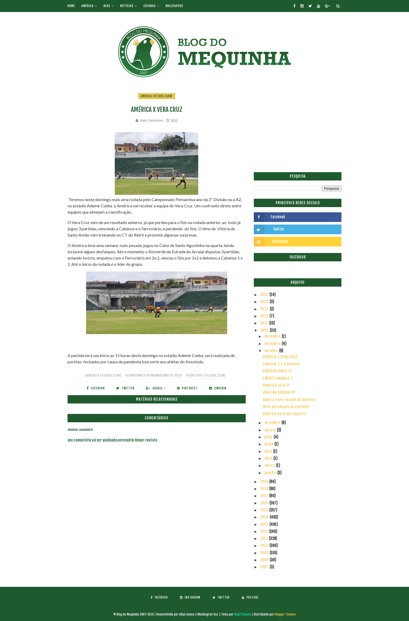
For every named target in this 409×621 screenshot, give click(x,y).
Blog (107, 6)
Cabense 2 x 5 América (281, 364)
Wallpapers (174, 6)
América (87, 6)
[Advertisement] (297, 129)
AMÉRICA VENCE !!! (277, 371)
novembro (273, 343)
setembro (273, 422)
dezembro (273, 336)
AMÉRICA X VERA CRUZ (280, 357)
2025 (264, 294)
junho (269, 444)
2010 (264, 545)
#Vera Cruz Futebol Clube (206, 375)
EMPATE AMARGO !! (278, 378)
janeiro (270, 473)
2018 (264, 488)
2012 (264, 531)
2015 (264, 510)
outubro (271, 350)
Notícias (127, 6)
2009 (265, 553)
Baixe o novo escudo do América (289, 399)
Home (71, 6)
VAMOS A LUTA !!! (276, 385)
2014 (265, 517)
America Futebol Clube (157, 96)
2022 (264, 316)
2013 (264, 524)
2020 (265, 330)
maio (268, 451)
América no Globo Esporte (284, 414)
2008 (265, 560)
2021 (264, 323)
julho (269, 437)
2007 (265, 567)
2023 (265, 309)
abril (269, 458)
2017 (264, 495)
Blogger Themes (285, 614)
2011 (264, 538)
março (270, 465)
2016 (264, 503)
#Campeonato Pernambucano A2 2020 (153, 375)
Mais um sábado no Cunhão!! (286, 407)
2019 (264, 481)
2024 (265, 301)
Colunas (149, 6)
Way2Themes (242, 614)
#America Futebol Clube (103, 375)
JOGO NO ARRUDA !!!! (279, 392)
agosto (270, 430)
